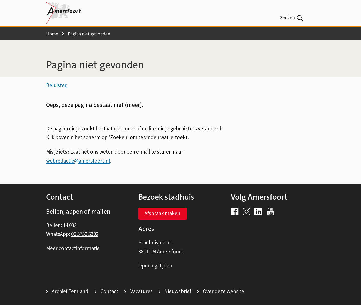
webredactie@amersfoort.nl (78, 161)
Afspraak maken (162, 213)
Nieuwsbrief (177, 291)
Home (52, 34)
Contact (109, 291)
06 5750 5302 (84, 234)
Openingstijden (155, 265)
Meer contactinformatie (73, 248)
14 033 (70, 225)
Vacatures (141, 291)
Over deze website (223, 291)
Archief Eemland (70, 291)
